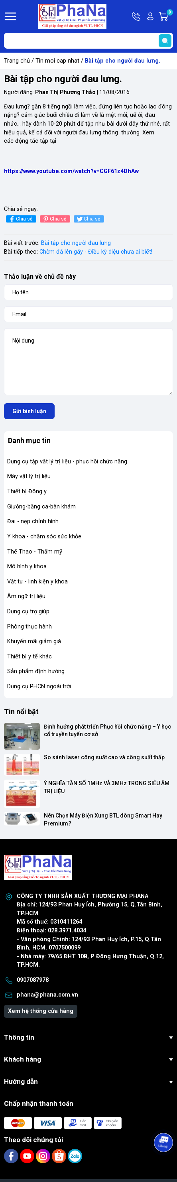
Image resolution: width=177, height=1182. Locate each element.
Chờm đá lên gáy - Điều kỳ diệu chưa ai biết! (95, 251)
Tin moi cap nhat (57, 60)
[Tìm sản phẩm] (88, 41)
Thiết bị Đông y (27, 491)
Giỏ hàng (169, 16)
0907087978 (33, 980)
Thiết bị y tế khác (29, 656)
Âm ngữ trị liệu (26, 596)
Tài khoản (150, 16)
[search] (165, 40)
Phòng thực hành (29, 626)
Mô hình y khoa (27, 566)
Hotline (137, 16)
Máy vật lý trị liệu (29, 476)
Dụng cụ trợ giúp (28, 611)
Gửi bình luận (29, 411)
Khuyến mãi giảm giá (34, 641)
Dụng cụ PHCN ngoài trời (39, 686)
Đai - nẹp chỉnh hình (33, 521)
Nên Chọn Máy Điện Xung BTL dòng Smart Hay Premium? (103, 819)
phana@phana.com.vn (47, 994)
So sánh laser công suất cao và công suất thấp (104, 757)
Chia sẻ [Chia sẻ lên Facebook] (20, 219)
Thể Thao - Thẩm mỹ (34, 551)
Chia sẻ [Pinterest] (54, 219)
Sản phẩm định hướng (36, 671)
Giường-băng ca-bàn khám (41, 506)
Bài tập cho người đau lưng (76, 243)
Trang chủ (17, 60)
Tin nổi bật (21, 711)
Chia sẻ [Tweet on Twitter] (88, 219)
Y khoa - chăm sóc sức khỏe (44, 536)
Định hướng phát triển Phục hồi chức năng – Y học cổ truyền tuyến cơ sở (108, 730)
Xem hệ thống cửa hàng (40, 1011)
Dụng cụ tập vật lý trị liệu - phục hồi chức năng (67, 461)
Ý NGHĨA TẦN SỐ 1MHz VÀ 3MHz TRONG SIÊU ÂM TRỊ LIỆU (107, 787)
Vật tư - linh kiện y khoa (37, 581)
